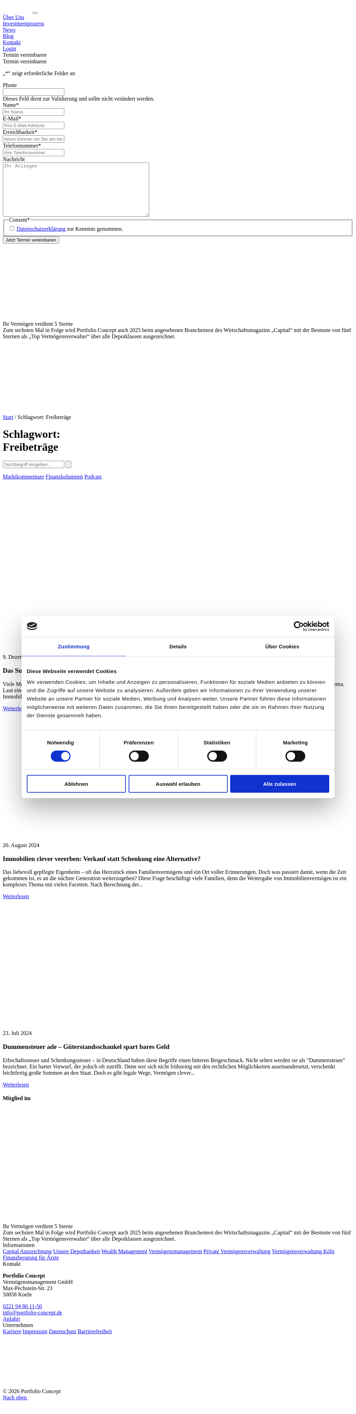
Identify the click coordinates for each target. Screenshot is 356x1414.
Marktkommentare (23, 487)
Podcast (93, 487)
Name (11, 105)
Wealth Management (124, 1262)
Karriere (12, 1342)
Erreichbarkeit (20, 132)
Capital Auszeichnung (27, 1262)
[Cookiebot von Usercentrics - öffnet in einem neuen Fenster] (298, 626)
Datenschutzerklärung (41, 239)
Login (9, 49)
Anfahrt (11, 1329)
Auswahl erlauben (178, 784)
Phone (10, 85)
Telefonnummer (22, 146)
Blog (8, 36)
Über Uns (13, 17)
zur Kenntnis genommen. (70, 239)
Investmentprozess (23, 23)
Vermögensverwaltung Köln (303, 1262)
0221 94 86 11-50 (22, 1317)
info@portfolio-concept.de (32, 1323)
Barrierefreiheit (95, 1342)
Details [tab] (178, 646)
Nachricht (14, 159)
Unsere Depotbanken (76, 1262)
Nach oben (16, 1408)
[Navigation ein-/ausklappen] (35, 13)
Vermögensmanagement (175, 1262)
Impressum (35, 1342)
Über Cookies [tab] (282, 646)
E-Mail (12, 118)
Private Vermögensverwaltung (236, 1262)
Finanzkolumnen (64, 487)
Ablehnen (76, 784)
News (9, 30)
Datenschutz (62, 1342)
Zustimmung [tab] (74, 646)
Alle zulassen (279, 784)
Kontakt (12, 42)
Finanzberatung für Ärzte (31, 1268)
